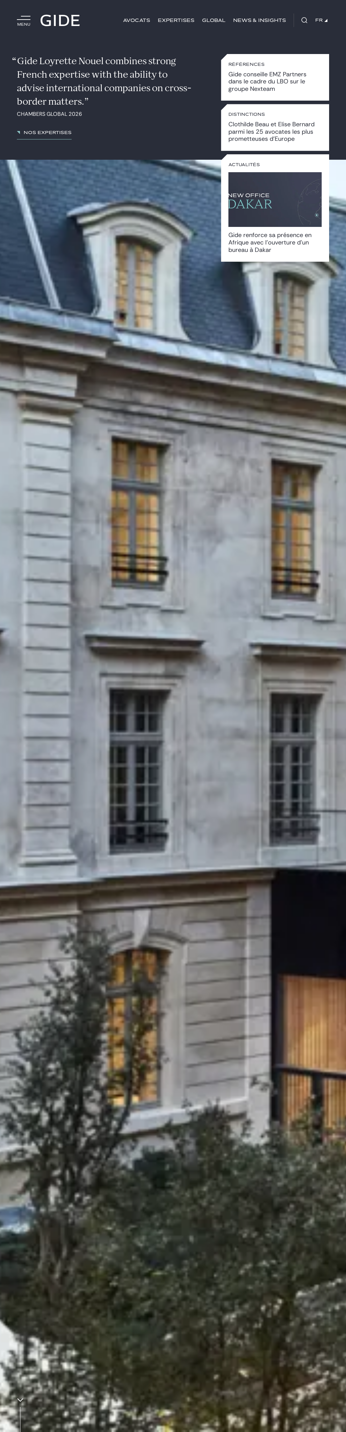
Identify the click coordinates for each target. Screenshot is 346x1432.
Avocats (136, 20)
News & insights (259, 20)
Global (213, 20)
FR (321, 20)
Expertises (176, 20)
